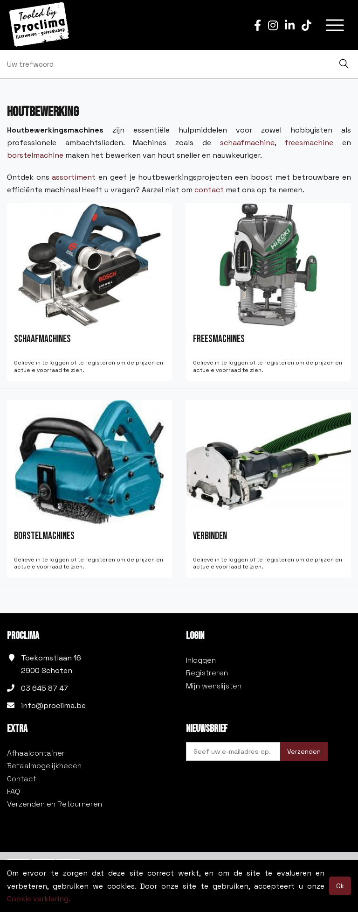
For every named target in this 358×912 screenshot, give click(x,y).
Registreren (207, 673)
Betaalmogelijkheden (44, 766)
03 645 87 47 (44, 688)
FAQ (13, 791)
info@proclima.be (53, 705)
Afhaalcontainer (36, 753)
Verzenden (304, 751)
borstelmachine (35, 155)
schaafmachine (247, 142)
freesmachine (308, 142)
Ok (340, 886)
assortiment (74, 177)
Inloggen (201, 660)
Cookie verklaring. (38, 899)
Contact (21, 779)
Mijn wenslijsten (213, 686)
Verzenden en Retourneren (54, 804)
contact (209, 190)
